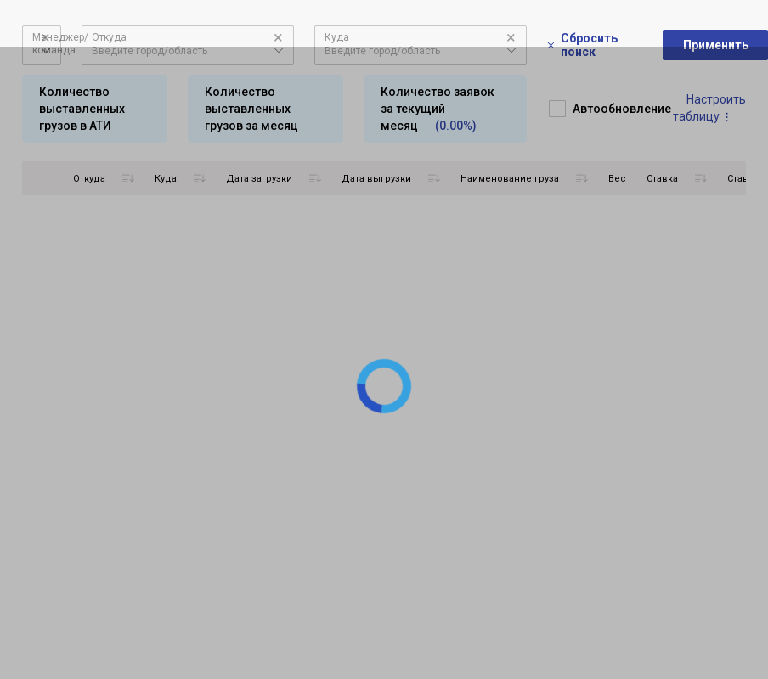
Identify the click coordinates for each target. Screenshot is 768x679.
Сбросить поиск (582, 45)
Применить (715, 45)
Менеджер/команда (60, 43)
